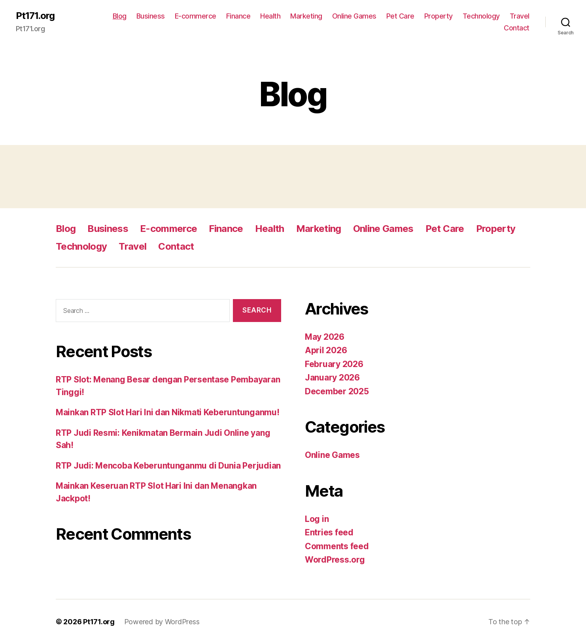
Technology (481, 16)
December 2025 (337, 391)
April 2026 (326, 350)
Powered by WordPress (162, 622)
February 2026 (334, 364)
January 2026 (332, 377)
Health (270, 16)
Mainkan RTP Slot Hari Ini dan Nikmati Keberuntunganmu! (167, 412)
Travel (519, 16)
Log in (317, 519)
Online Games (354, 16)
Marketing (306, 16)
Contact (516, 28)
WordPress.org (335, 560)
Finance (238, 16)
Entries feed (329, 532)
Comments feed (337, 546)
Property (438, 16)
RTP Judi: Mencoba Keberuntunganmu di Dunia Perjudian (168, 466)
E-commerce (195, 16)
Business (150, 16)
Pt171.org (35, 16)
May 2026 (324, 337)
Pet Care (400, 16)
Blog (120, 16)
